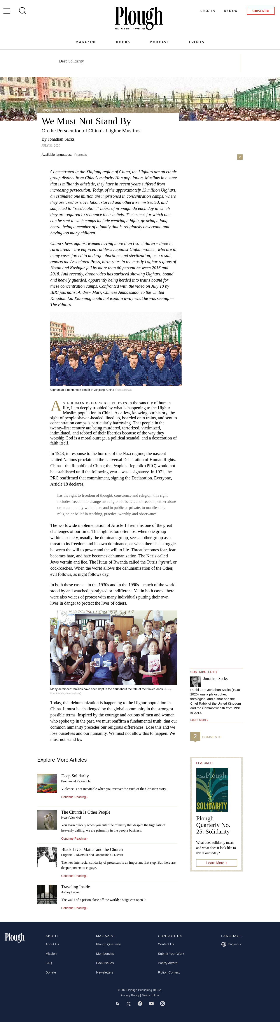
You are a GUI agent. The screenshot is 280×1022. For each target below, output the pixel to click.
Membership (105, 953)
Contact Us (166, 944)
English (231, 944)
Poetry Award (167, 963)
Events (196, 42)
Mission (51, 953)
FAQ (49, 963)
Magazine (85, 42)
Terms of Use (150, 995)
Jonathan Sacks (61, 139)
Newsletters (104, 972)
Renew (231, 11)
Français (80, 154)
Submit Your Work (171, 953)
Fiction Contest (169, 972)
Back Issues (105, 963)
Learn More (215, 863)
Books (123, 42)
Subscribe (261, 11)
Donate (51, 972)
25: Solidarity (72, 110)
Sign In (207, 11)
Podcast (159, 42)
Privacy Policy (130, 995)
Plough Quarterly (51, 110)
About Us (52, 944)
